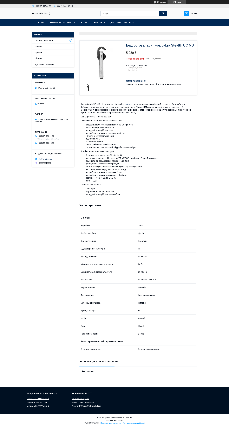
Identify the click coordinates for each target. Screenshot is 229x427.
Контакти (99, 22)
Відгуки (38, 58)
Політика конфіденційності (134, 423)
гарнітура (127, 104)
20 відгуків (161, 2)
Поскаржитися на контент (110, 423)
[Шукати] (163, 13)
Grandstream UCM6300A (83, 402)
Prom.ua (128, 418)
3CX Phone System (80, 399)
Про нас (84, 22)
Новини (38, 46)
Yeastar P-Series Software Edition (86, 406)
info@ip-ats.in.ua (45, 159)
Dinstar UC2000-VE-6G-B (38, 399)
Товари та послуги (61, 22)
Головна (40, 22)
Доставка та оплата (122, 22)
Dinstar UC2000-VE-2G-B (38, 406)
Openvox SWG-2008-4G (37, 402)
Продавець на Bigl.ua (114, 420)
